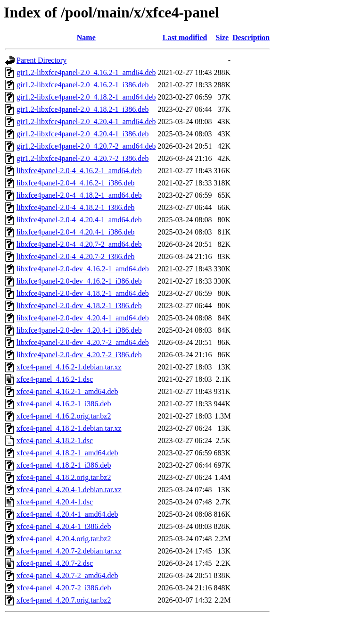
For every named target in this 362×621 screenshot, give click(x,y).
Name (86, 38)
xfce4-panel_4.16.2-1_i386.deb (63, 404)
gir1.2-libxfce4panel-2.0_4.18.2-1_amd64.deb (86, 97)
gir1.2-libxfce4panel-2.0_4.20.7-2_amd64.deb (86, 146)
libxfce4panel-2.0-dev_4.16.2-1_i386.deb (79, 281)
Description (251, 38)
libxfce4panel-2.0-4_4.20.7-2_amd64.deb (79, 244)
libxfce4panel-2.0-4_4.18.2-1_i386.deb (75, 207)
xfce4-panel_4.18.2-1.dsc (54, 440)
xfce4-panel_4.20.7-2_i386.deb (63, 588)
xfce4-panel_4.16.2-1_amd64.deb (67, 391)
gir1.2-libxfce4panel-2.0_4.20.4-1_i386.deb (82, 134)
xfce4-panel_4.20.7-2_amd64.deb (67, 575)
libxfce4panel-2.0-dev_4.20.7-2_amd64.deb (82, 342)
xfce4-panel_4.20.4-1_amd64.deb (67, 514)
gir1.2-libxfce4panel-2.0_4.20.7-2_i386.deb (82, 158)
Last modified (185, 38)
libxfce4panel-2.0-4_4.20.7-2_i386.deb (75, 256)
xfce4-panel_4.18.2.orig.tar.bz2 (63, 477)
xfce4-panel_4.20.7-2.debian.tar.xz (69, 551)
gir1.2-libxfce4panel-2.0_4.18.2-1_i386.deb (82, 109)
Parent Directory (41, 60)
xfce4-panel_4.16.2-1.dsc (54, 379)
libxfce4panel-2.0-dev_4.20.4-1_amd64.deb (82, 318)
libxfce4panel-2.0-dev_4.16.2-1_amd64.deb (82, 269)
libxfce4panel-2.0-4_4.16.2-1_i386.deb (75, 183)
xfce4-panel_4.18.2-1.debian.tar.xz (69, 428)
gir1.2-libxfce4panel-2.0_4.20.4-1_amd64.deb (86, 121)
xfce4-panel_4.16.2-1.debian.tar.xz (69, 367)
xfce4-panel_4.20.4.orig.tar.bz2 (63, 539)
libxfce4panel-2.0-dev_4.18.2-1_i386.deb (79, 306)
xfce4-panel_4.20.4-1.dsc (54, 502)
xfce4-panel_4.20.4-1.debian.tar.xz (69, 490)
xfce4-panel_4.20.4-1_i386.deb (63, 526)
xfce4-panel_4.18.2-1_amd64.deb (67, 453)
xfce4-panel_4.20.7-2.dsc (54, 563)
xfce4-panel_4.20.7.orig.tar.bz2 (63, 600)
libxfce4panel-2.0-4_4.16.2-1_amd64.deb (79, 171)
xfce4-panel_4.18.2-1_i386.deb (63, 465)
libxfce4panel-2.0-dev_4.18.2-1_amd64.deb (82, 293)
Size (222, 38)
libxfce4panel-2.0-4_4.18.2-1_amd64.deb (79, 195)
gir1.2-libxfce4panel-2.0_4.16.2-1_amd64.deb (86, 72)
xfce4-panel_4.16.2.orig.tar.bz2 (63, 416)
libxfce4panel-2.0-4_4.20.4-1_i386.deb (75, 232)
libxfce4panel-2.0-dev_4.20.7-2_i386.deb (79, 355)
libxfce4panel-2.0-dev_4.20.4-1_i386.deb (79, 330)
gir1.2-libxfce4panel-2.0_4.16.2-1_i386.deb (82, 85)
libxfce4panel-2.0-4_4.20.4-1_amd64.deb (79, 220)
